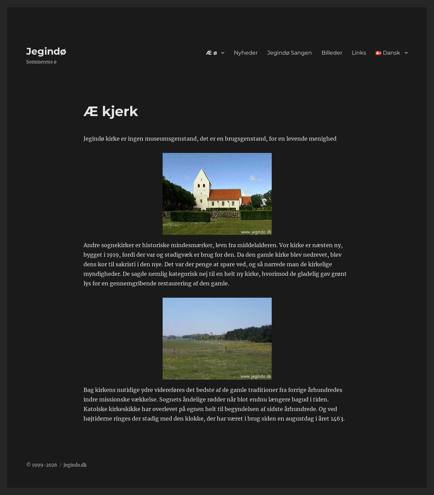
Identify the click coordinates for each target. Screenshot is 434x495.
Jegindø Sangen (289, 53)
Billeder (331, 53)
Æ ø (211, 53)
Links (359, 53)
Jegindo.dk (75, 465)
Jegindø (46, 51)
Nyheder (246, 53)
